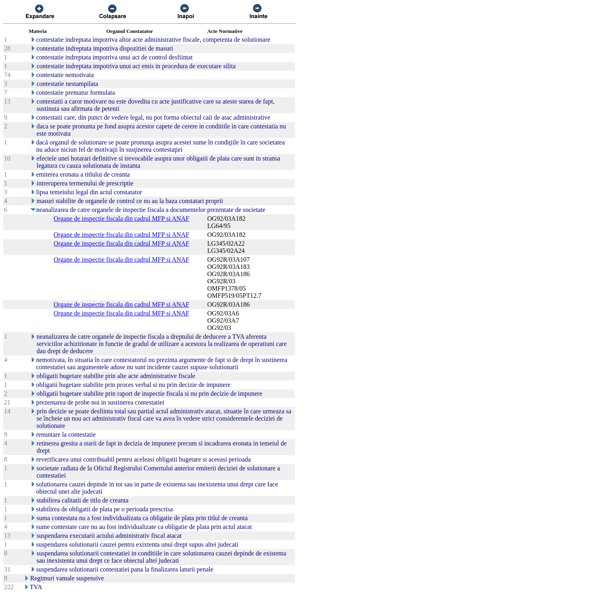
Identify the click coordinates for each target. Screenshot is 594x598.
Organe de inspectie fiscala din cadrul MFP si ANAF (122, 218)
